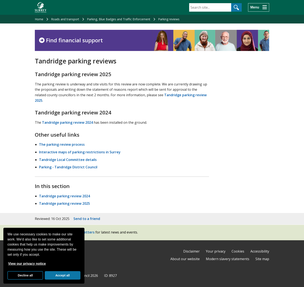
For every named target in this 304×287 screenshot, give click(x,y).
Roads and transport (65, 19)
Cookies (238, 251)
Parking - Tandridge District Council (68, 167)
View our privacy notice (27, 263)
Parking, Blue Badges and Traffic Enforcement (118, 19)
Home (39, 19)
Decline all (25, 275)
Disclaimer (191, 251)
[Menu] (258, 7)
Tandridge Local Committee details (68, 159)
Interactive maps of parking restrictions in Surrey (80, 152)
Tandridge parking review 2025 (64, 203)
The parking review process (62, 144)
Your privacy (215, 251)
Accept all (62, 275)
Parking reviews (168, 19)
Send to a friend (86, 218)
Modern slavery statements (227, 259)
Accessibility (259, 251)
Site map (262, 259)
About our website (185, 259)
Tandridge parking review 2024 (67, 122)
